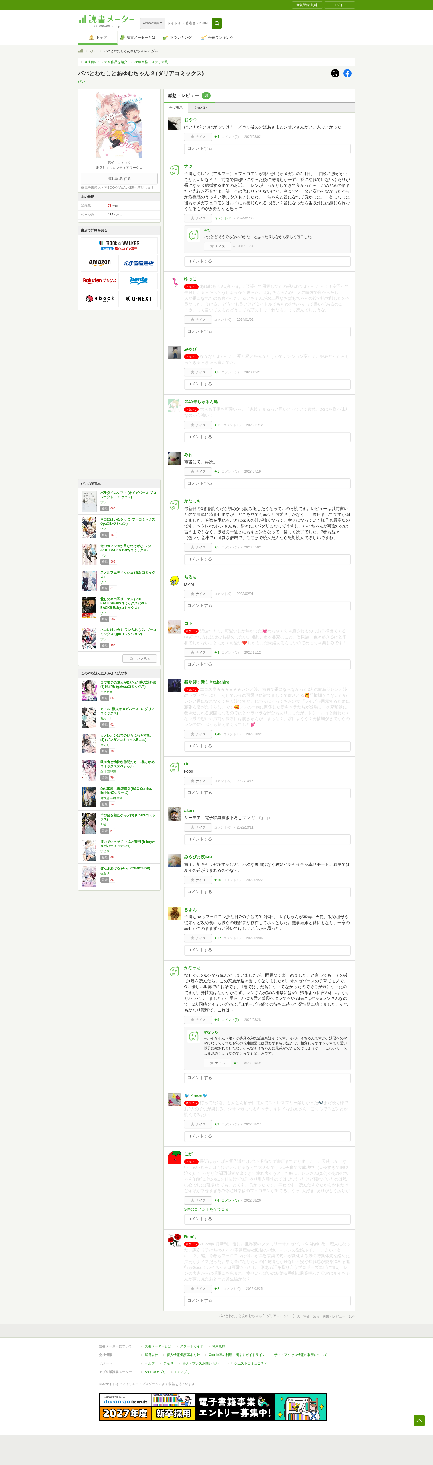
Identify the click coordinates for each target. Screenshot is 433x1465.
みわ (188, 454)
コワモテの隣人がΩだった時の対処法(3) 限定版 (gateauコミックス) (128, 684)
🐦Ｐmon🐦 (196, 1095)
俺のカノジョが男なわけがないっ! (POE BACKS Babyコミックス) (125, 548)
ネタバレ (200, 108)
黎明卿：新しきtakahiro (206, 682)
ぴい (93, 51)
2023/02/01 (245, 594)
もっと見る (140, 659)
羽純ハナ (106, 718)
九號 (103, 824)
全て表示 (176, 108)
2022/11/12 (252, 652)
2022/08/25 (254, 1288)
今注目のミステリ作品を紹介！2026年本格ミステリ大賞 (126, 62)
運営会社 (151, 1355)
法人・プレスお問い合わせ (202, 1363)
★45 (217, 734)
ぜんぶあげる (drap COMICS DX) (125, 868)
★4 (216, 137)
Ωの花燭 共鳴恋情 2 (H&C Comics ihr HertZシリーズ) (126, 791)
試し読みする (119, 178)
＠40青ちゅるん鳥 (201, 401)
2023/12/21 (252, 372)
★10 (217, 880)
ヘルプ (150, 1363)
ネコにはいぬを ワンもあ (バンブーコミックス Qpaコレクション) (128, 632)
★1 (216, 471)
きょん (190, 909)
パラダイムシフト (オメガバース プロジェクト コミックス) (128, 495)
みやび (190, 349)
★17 (217, 938)
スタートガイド (191, 1346)
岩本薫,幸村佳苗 (111, 798)
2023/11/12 (254, 425)
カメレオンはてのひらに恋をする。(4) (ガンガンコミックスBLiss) (126, 738)
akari (189, 810)
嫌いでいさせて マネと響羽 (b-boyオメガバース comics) (127, 844)
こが (188, 1153)
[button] (217, 23)
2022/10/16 (245, 781)
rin (186, 763)
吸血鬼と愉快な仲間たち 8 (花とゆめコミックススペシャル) (127, 764)
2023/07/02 (252, 547)
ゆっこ (190, 278)
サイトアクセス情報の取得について (300, 1355)
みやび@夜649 (198, 857)
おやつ (190, 119)
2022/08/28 (252, 1019)
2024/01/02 (245, 319)
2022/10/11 (245, 827)
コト (188, 623)
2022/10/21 (254, 734)
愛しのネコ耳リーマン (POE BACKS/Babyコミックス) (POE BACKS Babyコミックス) (124, 603)
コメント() (230, 136)
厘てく (104, 745)
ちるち (190, 576)
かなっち (192, 501)
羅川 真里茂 (108, 771)
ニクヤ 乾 (106, 691)
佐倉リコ (106, 873)
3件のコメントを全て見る (206, 1209)
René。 (191, 1236)
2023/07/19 (252, 471)
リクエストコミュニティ (249, 1363)
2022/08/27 (252, 1124)
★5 (216, 372)
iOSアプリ (182, 1372)
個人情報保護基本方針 (183, 1355)
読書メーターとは (158, 1346)
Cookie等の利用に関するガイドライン (237, 1355)
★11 (217, 425)
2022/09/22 (254, 880)
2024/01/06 (245, 218)
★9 (216, 1020)
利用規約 (218, 1346)
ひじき (104, 851)
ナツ (188, 166)
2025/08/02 (252, 136)
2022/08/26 (252, 1200)
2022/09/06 (254, 938)
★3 (236, 1063)
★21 (217, 1289)
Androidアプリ (155, 1372)
